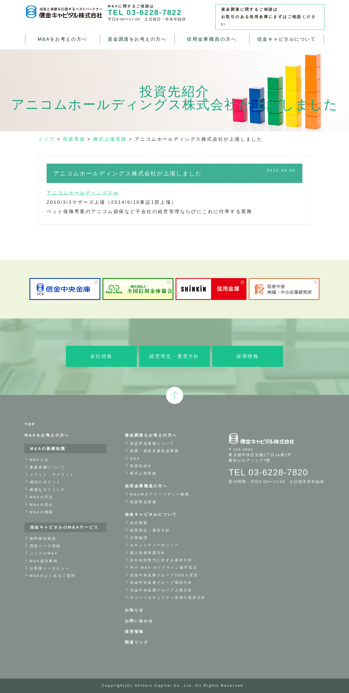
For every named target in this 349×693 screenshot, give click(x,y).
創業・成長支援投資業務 (154, 451)
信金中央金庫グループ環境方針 (161, 582)
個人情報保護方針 (148, 553)
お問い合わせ (139, 621)
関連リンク (137, 642)
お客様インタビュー (50, 568)
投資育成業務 (143, 502)
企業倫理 (139, 538)
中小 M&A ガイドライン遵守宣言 (164, 567)
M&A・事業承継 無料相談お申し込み (341, 128)
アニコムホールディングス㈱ (83, 193)
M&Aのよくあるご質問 (53, 576)
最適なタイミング (47, 490)
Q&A (135, 458)
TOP (30, 424)
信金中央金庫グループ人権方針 (161, 590)
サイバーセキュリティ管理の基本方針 (168, 597)
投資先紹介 (141, 466)
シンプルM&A (44, 553)
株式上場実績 (143, 473)
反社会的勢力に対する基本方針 (161, 560)
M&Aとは (39, 460)
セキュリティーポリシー (154, 545)
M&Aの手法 (41, 497)
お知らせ (134, 610)
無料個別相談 (43, 538)
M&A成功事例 (44, 561)
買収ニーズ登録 (45, 546)
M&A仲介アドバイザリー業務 (159, 494)
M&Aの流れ (41, 505)
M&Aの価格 (41, 512)
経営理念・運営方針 (174, 356)
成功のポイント (45, 482)
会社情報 (101, 356)
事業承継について (47, 467)
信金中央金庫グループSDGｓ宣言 (164, 575)
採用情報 (247, 356)
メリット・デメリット (52, 475)
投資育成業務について (152, 443)
